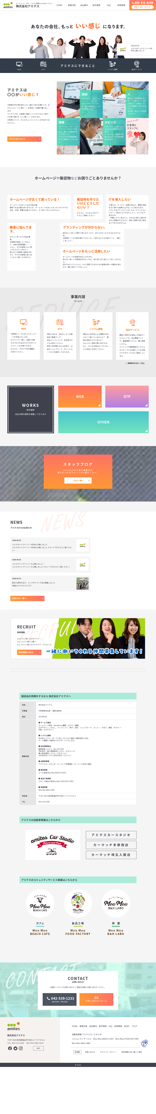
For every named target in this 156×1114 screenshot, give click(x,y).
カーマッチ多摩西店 (111, 876)
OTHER (103, 422)
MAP (38, 1095)
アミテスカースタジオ (111, 866)
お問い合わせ (140, 9)
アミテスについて (17, 138)
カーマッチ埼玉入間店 (111, 885)
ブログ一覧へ (78, 480)
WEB (80, 396)
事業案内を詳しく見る (136, 363)
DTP (126, 396)
